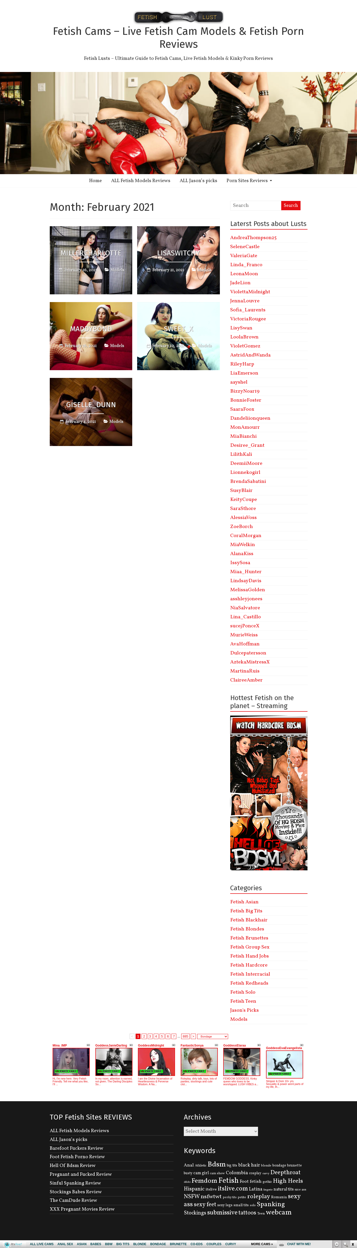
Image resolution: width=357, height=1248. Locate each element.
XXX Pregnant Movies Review (82, 1209)
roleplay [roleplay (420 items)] (258, 1196)
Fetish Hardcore (249, 965)
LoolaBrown (244, 337)
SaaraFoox (242, 409)
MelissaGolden (247, 590)
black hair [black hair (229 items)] (249, 1165)
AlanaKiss (241, 553)
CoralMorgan (245, 535)
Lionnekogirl (245, 472)
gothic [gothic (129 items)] (267, 1181)
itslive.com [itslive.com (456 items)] (233, 1189)
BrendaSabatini (248, 481)
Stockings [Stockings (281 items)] (195, 1213)
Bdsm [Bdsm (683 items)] (216, 1165)
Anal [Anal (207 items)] (189, 1165)
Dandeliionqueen (250, 418)
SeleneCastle (245, 246)
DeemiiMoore (246, 463)
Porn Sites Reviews (247, 180)
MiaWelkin (242, 544)
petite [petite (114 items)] (242, 1197)
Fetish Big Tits (246, 911)
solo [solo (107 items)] (253, 1205)
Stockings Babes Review (76, 1192)
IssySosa (240, 562)
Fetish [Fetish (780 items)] (228, 1181)
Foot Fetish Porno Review (77, 1157)
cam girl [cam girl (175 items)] (201, 1173)
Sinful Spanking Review (75, 1183)
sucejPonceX (244, 626)
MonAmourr (245, 427)
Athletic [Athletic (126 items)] (200, 1165)
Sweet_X (178, 329)
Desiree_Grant (247, 445)
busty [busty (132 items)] (188, 1173)
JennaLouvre (245, 301)
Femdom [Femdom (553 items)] (204, 1181)
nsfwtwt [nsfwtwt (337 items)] (211, 1197)
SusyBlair (241, 490)
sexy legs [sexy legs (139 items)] (225, 1205)
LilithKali (241, 454)
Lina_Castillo (245, 617)
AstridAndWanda (250, 355)
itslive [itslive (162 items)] (211, 1189)
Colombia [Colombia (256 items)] (237, 1173)
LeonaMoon (244, 274)
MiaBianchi (243, 436)
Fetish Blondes (247, 929)
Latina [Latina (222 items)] (255, 1189)
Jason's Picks (244, 1010)
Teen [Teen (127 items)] (261, 1213)
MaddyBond (91, 329)
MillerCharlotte (91, 253)
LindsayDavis (245, 581)
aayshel (238, 382)
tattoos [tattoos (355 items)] (247, 1213)
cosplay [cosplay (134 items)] (255, 1173)
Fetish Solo (242, 992)
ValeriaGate (243, 256)
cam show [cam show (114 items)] (217, 1173)
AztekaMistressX (250, 662)
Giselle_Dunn (91, 404)
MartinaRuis (245, 671)
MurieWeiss (244, 635)
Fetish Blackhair (249, 920)
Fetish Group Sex (249, 947)
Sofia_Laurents (247, 310)
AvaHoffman (245, 644)
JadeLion (240, 283)
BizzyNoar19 (245, 391)
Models (117, 270)
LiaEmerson (244, 373)
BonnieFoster (245, 400)
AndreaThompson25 (253, 237)
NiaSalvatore (245, 608)
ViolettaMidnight (250, 292)
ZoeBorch (241, 526)
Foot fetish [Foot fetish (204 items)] (251, 1181)
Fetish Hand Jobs (249, 956)
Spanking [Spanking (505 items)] (271, 1204)
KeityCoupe (243, 499)
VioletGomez (245, 346)
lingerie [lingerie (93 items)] (267, 1190)
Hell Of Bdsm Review (73, 1165)
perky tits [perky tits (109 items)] (230, 1197)
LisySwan (241, 328)
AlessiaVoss (243, 517)
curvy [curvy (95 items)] (265, 1174)
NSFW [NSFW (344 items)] (192, 1197)
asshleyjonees (246, 599)
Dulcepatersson (248, 653)
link (352, 1167)
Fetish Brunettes (249, 938)
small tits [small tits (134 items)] (241, 1205)
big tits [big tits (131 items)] (232, 1165)
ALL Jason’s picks (198, 180)
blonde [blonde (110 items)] (266, 1165)
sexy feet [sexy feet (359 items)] (205, 1205)
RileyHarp (242, 364)
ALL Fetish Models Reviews (140, 180)
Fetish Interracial (250, 974)
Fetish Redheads (249, 983)
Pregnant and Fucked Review (81, 1174)
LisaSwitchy (178, 253)
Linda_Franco (246, 265)
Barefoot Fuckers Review (76, 1148)
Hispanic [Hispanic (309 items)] (194, 1189)
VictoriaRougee (248, 319)
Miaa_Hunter (246, 572)
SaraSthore (243, 508)
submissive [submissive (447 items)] (222, 1213)
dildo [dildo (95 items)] (187, 1182)
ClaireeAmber (246, 680)
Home (95, 180)
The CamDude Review (73, 1200)
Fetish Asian (244, 902)
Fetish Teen (243, 1001)
